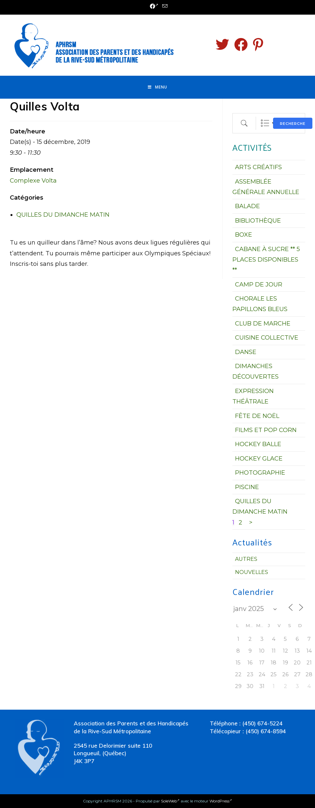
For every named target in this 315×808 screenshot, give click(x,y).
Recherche (292, 123)
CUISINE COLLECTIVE (266, 337)
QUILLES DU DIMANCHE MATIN (62, 214)
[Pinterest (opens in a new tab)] (258, 44)
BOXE (243, 234)
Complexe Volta (33, 180)
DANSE (245, 352)
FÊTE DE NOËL (257, 416)
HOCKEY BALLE (258, 444)
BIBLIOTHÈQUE (258, 220)
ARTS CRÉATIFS (258, 167)
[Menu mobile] (157, 87)
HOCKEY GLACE (259, 458)
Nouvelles (251, 572)
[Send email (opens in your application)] (163, 6)
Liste (265, 123)
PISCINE (247, 487)
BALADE (247, 206)
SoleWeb (170, 800)
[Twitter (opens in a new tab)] (222, 44)
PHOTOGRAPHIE (260, 472)
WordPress (220, 800)
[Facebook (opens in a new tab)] (154, 7)
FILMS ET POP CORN (266, 430)
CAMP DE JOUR (258, 284)
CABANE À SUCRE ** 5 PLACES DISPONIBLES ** (266, 260)
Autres (246, 559)
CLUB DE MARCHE (262, 323)
